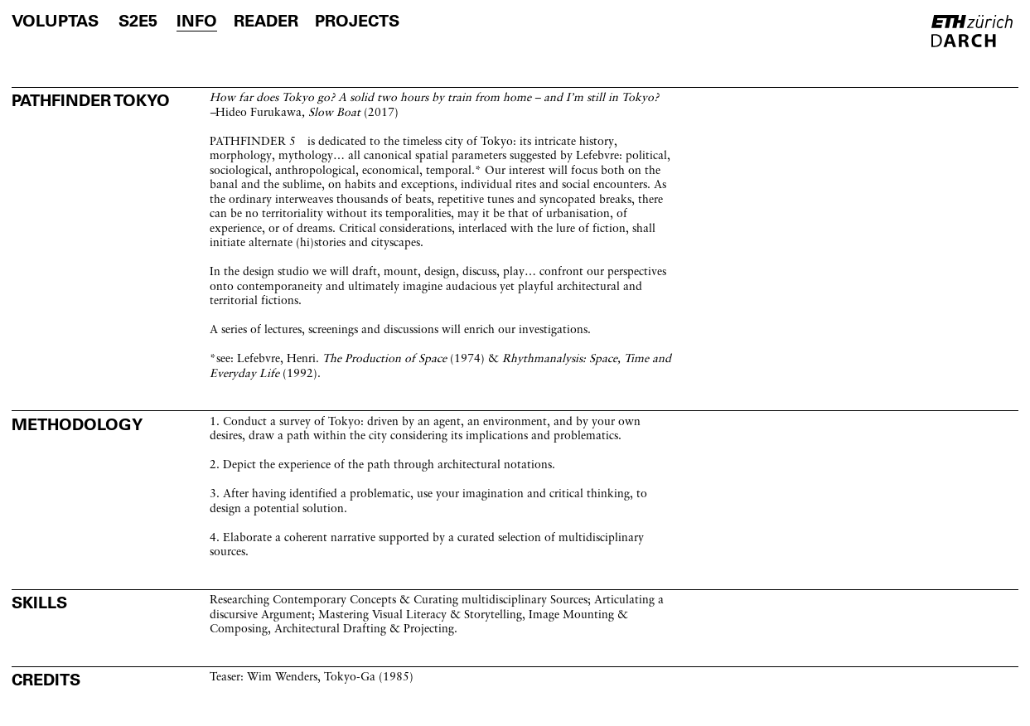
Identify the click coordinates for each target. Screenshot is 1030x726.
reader (266, 21)
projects (357, 21)
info (197, 21)
